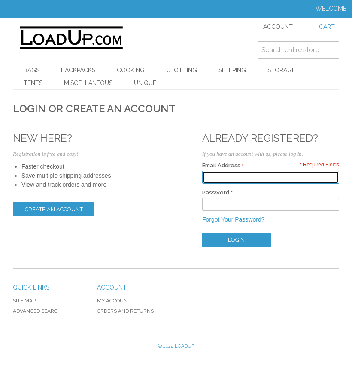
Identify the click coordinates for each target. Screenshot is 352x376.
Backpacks (78, 70)
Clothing (181, 70)
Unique (145, 83)
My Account (113, 301)
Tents (33, 83)
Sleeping (232, 70)
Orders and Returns (125, 311)
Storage (281, 70)
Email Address (221, 165)
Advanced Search (37, 311)
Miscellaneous (88, 83)
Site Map (24, 301)
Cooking (131, 70)
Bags (31, 70)
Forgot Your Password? (233, 219)
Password (215, 192)
